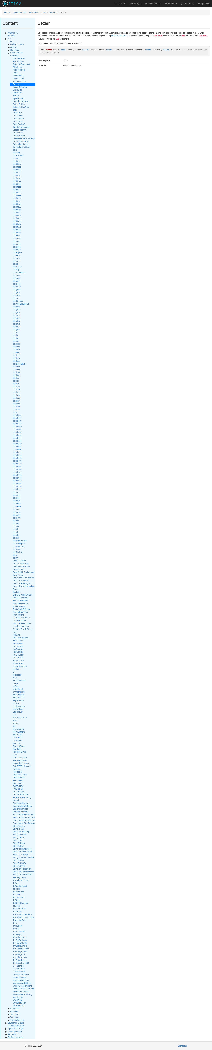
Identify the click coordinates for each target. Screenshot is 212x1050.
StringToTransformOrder (23, 857)
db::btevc (17, 201)
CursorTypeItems (20, 144)
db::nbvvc (17, 483)
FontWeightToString (21, 609)
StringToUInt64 (19, 863)
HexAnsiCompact (20, 638)
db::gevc (16, 292)
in (13, 672)
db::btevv (17, 207)
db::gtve (16, 327)
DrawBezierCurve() (119, 36)
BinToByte (17, 90)
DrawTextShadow (20, 580)
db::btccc (17, 158)
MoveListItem (19, 732)
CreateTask (18, 133)
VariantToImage (20, 977)
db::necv (16, 501)
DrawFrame (18, 575)
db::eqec (17, 244)
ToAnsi (16, 883)
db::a (15, 150)
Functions (53, 12)
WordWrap (17, 1000)
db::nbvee (17, 478)
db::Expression (19, 272)
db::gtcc (16, 307)
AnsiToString (18, 75)
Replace (16, 769)
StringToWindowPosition (23, 872)
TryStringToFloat (20, 951)
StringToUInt (18, 860)
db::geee (17, 287)
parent (16, 755)
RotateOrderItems (21, 794)
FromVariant (18, 615)
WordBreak (18, 997)
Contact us (182, 1046)
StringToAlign (19, 826)
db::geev (17, 289)
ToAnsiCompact (20, 886)
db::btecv (17, 190)
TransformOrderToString (23, 917)
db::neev (17, 509)
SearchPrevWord (20, 812)
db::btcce (17, 161)
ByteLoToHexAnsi (21, 107)
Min (14, 726)
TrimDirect (17, 926)
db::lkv (16, 384)
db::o (15, 555)
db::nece (17, 498)
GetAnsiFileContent (21, 618)
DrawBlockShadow (21, 566)
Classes (13, 47)
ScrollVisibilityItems (21, 803)
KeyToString (18, 700)
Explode (16, 592)
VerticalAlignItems (21, 980)
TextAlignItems (19, 877)
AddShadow (18, 61)
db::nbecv (17, 446)
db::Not (16, 538)
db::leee (16, 355)
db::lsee (16, 398)
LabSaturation (19, 706)
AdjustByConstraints (22, 64)
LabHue (16, 703)
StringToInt (17, 840)
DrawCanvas (18, 569)
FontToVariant (19, 606)
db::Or (15, 558)
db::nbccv (17, 421)
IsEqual (16, 686)
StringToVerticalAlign (22, 869)
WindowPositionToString (23, 989)
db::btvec (17, 218)
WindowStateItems (21, 991)
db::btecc (17, 184)
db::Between (18, 155)
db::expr (16, 269)
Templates (14, 1017)
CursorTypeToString (22, 147)
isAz (15, 678)
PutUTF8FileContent (22, 766)
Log (14, 715)
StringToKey (18, 846)
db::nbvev (17, 481)
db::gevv (16, 298)
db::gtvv (16, 329)
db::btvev (17, 224)
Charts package (15, 1031)
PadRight (17, 749)
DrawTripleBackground (23, 583)
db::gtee (16, 318)
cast (15, 110)
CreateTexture (19, 135)
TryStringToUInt (20, 960)
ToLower (16, 894)
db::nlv (16, 535)
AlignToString (19, 70)
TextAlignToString (20, 880)
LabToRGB (18, 712)
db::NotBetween (20, 541)
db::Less (16, 361)
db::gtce (16, 309)
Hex (14, 632)
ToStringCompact (20, 903)
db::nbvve (17, 486)
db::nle (16, 532)
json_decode (18, 695)
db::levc (16, 367)
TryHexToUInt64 (20, 943)
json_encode (18, 697)
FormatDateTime (20, 612)
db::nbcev (17, 429)
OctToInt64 (18, 740)
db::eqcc (16, 235)
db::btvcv (17, 215)
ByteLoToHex (19, 104)
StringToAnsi (18, 829)
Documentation (19, 12)
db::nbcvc (17, 432)
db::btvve (17, 230)
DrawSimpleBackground (23, 578)
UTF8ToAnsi (18, 966)
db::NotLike (18, 552)
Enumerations (16, 53)
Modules (14, 1011)
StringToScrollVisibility (22, 852)
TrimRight (17, 934)
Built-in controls (17, 44)
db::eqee (17, 247)
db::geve (17, 295)
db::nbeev (17, 455)
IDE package (13, 1034)
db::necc (16, 495)
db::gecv (16, 281)
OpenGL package (15, 1028)
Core (44, 12)
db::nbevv (17, 464)
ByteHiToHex (18, 98)
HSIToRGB (18, 652)
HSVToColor (18, 660)
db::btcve (17, 178)
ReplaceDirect (19, 777)
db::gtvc (16, 324)
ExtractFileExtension (22, 600)
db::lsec (16, 395)
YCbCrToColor (19, 1003)
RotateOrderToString (22, 797)
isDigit (15, 683)
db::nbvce (17, 469)
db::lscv (16, 392)
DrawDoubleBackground (24, 572)
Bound (16, 95)
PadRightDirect (19, 752)
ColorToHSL (18, 115)
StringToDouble (20, 834)
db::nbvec (17, 475)
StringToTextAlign (20, 854)
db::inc (16, 335)
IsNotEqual (18, 689)
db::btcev (17, 172)
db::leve (16, 369)
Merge (16, 723)
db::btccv (17, 164)
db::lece (16, 347)
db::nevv (16, 518)
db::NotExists (19, 546)
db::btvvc (17, 227)
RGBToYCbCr (19, 792)
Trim (15, 923)
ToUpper (16, 906)
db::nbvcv (17, 472)
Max (15, 720)
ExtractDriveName (21, 598)
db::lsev (16, 401)
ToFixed (16, 889)
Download (119, 3)
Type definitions (17, 1020)
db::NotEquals (19, 543)
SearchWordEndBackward (24, 814)
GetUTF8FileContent (22, 623)
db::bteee (17, 195)
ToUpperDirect (19, 909)
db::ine (16, 338)
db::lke (16, 381)
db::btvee (17, 221)
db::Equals (17, 252)
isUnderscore (19, 692)
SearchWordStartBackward (25, 820)
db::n (15, 412)
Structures (14, 1014)
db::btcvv (17, 181)
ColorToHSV (18, 118)
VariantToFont (19, 971)
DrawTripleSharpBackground (25, 586)
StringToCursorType (22, 832)
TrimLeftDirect (19, 931)
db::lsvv (16, 409)
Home (7, 12)
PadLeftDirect (19, 746)
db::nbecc (17, 441)
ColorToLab (18, 121)
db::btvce (17, 212)
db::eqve (17, 258)
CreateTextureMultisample (24, 138)
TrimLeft (16, 929)
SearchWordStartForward (24, 823)
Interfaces (14, 1008)
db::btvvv (17, 232)
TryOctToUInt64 (20, 946)
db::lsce (16, 389)
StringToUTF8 (19, 866)
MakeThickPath (20, 717)
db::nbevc (17, 458)
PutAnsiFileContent (21, 763)
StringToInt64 (19, 843)
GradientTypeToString (22, 629)
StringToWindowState (22, 874)
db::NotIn (17, 549)
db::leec (16, 352)
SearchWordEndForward (24, 817)
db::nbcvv (17, 438)
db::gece (17, 278)
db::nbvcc (17, 466)
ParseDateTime (20, 757)
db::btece (17, 187)
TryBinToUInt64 (20, 940)
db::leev (16, 358)
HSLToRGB (18, 658)
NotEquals (17, 735)
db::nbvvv (17, 489)
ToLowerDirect (19, 897)
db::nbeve (17, 461)
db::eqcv (16, 241)
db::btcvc (17, 175)
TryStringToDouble (21, 949)
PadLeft (16, 743)
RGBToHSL (18, 783)
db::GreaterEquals (21, 304)
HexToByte (18, 643)
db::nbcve (17, 435)
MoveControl (18, 729)
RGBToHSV (18, 786)
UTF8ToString (19, 969)
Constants (14, 50)
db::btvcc (17, 210)
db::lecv (16, 349)
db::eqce (17, 238)
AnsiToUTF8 (18, 78)
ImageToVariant (20, 666)
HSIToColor (18, 649)
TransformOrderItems (22, 914)
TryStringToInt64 (20, 957)
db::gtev (16, 321)
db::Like (16, 375)
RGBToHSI (18, 780)
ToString (16, 900)
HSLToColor (18, 655)
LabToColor (18, 709)
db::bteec (17, 192)
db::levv (16, 372)
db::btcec (17, 167)
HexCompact (18, 640)
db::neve (17, 515)
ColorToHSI (18, 113)
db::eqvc (16, 255)
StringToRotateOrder (22, 849)
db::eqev (17, 250)
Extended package (16, 1026)
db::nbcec (17, 424)
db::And (16, 153)
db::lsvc (16, 404)
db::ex (15, 264)
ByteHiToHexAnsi (20, 101)
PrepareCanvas (20, 760)
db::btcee (17, 170)
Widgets (11, 36)
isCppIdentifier (19, 680)
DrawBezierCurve (21, 563)
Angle (15, 73)
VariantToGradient (21, 974)
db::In (15, 332)
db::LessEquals (20, 364)
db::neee (17, 506)
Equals (16, 589)
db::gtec (16, 315)
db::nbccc (17, 415)
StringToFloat (19, 837)
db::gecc (16, 275)
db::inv (16, 341)
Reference (34, 12)
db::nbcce (17, 418)
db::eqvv (16, 261)
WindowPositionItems (22, 986)
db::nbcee (17, 426)
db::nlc (16, 529)
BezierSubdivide (20, 87)
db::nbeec (17, 449)
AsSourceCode (19, 81)
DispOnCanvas (19, 561)
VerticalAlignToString (22, 983)
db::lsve (16, 406)
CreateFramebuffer (21, 127)
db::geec (17, 284)
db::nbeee (17, 452)
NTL (9, 38)
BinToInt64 (17, 93)
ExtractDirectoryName (22, 595)
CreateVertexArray (21, 141)
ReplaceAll (17, 772)
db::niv (16, 526)
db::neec (17, 503)
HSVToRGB (18, 663)
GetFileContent (19, 620)
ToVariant (17, 911)
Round (16, 800)
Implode (16, 669)
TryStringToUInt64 (21, 963)
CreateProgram (20, 130)
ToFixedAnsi (18, 892)
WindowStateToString (22, 994)
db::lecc (16, 344)
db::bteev (17, 198)
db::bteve (17, 204)
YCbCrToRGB (19, 1006)
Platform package (15, 1037)
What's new (13, 33)
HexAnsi (16, 635)
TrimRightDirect (20, 937)
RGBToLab (18, 789)
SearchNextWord (20, 809)
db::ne (15, 492)
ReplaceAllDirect (20, 775)
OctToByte (17, 737)
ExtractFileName (20, 603)
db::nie (16, 523)
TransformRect (19, 920)
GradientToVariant (21, 626)
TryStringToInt (19, 954)
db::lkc (16, 378)
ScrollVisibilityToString (22, 806)
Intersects (17, 675)
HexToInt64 (18, 646)
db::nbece (17, 444)
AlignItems (17, 67)
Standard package (16, 1023)
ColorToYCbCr (19, 124)
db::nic (16, 521)
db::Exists (17, 267)
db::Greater (18, 301)
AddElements (19, 58)
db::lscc (16, 386)
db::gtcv (16, 312)
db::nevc (16, 512)
